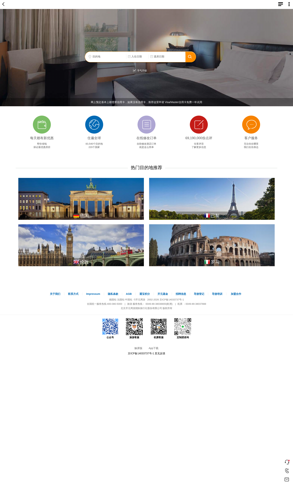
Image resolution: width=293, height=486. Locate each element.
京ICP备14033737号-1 (172, 299)
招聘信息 (181, 293)
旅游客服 (134, 328)
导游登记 (199, 293)
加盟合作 (236, 293)
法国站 (120, 299)
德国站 (112, 299)
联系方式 (73, 293)
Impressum (93, 293)
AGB (129, 293)
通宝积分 (144, 293)
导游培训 (217, 293)
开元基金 (163, 293)
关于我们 (55, 293)
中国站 (128, 299)
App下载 (153, 348)
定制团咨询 (182, 328)
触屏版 (138, 348)
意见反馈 (160, 353)
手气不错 (139, 71)
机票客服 (158, 328)
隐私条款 (113, 293)
